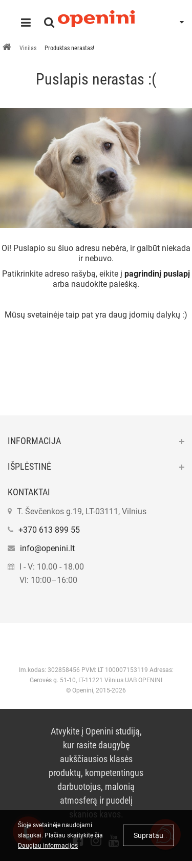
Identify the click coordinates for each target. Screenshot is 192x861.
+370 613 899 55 (49, 530)
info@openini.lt (47, 548)
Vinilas (27, 48)
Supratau (148, 835)
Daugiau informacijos (48, 845)
